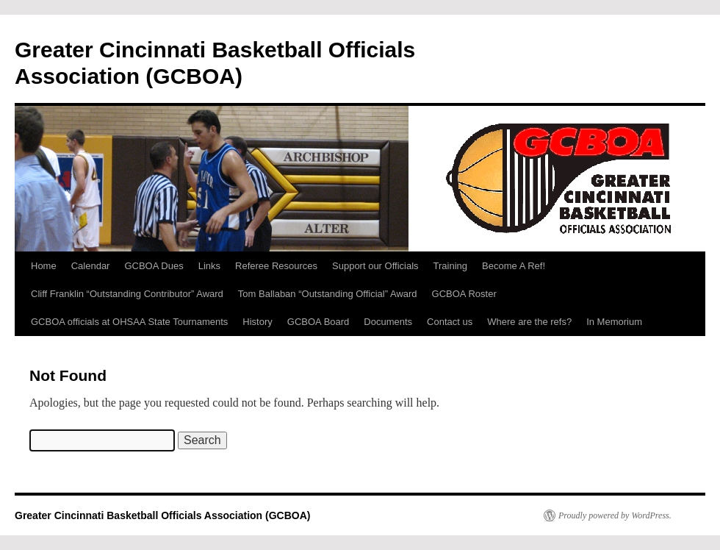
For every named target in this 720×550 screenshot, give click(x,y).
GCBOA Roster (464, 293)
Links (209, 265)
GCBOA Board (318, 321)
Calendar (90, 265)
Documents (388, 321)
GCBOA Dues (153, 265)
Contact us (449, 321)
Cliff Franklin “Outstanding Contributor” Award (127, 293)
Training (450, 265)
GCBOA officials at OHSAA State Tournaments (129, 321)
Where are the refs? (529, 321)
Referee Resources (276, 265)
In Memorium (614, 321)
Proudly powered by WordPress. (615, 515)
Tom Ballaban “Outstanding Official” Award (327, 293)
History (257, 321)
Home (44, 265)
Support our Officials (375, 265)
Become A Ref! (513, 265)
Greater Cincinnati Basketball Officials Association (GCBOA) (162, 515)
